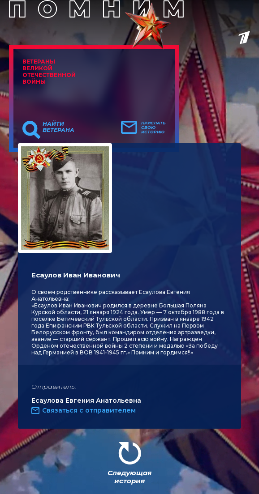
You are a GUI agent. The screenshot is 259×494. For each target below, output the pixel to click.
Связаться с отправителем (89, 410)
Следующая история (129, 476)
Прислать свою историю (153, 127)
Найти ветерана (58, 127)
